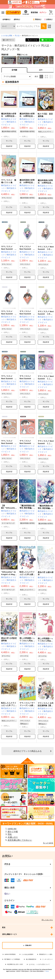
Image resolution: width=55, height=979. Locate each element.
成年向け (17, 19)
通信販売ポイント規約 (45, 954)
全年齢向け (6, 19)
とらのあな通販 (6, 35)
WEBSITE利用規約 (10, 954)
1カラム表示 (51, 76)
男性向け (37, 19)
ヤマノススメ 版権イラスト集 (8, 181)
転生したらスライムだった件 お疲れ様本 (27, 574)
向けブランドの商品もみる (27, 751)
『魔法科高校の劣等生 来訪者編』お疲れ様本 (27, 508)
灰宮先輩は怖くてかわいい (20, 840)
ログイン (43, 12)
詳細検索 (49, 26)
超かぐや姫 (13, 831)
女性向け (48, 19)
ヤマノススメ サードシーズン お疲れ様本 (27, 705)
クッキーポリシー (47, 959)
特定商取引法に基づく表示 (15, 964)
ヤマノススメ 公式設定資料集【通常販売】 (45, 705)
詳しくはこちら (47, 920)
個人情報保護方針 (31, 959)
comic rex (12, 828)
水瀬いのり (13, 837)
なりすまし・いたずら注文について (39, 964)
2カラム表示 (46, 76)
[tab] (41, 69)
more (47, 971)
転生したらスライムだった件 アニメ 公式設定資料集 (9, 705)
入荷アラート (8, 40)
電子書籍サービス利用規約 (12, 959)
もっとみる (48, 843)
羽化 (10, 834)
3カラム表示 (41, 76)
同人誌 (17, 35)
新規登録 (34, 12)
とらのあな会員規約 (27, 954)
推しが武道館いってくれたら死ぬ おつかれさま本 (27, 640)
